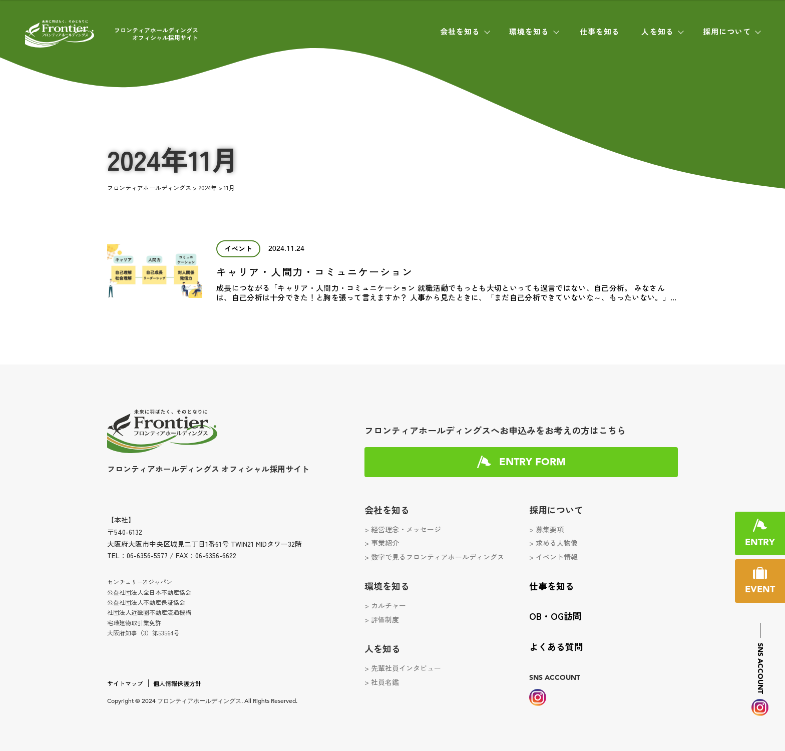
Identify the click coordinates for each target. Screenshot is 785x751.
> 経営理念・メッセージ (402, 529)
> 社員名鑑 (381, 682)
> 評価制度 (381, 619)
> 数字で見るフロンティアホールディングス (434, 557)
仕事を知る (600, 31)
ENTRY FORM (532, 462)
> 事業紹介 (381, 543)
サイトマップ (125, 683)
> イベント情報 (553, 557)
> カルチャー (385, 605)
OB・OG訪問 (555, 615)
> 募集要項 (546, 529)
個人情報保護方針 (177, 683)
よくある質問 (556, 646)
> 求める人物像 (553, 543)
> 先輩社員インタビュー (402, 668)
